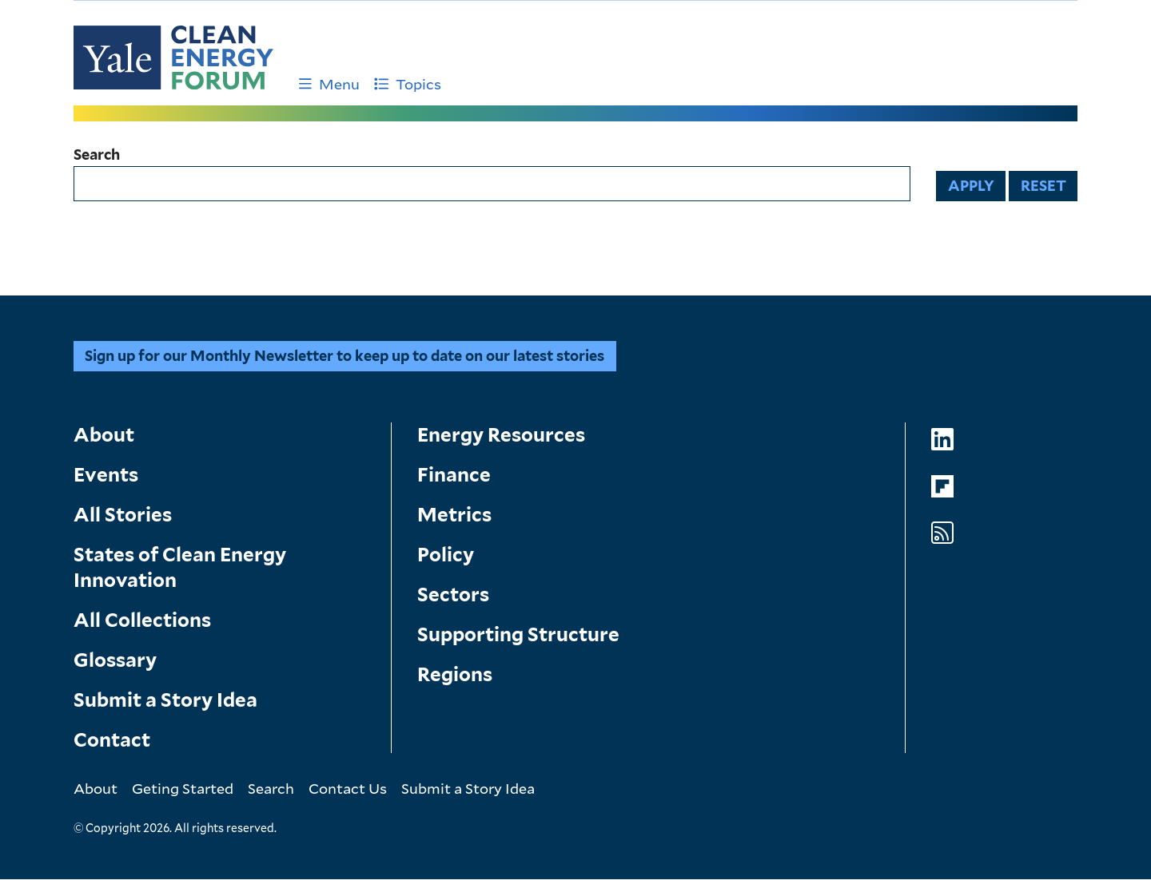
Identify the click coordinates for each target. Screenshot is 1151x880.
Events (106, 474)
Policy (445, 554)
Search (97, 155)
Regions (454, 674)
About (104, 434)
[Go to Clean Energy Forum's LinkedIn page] (942, 439)
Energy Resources (501, 434)
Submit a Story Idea (165, 700)
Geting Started (182, 788)
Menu (329, 84)
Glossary (115, 660)
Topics (407, 84)
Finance (454, 474)
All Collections (142, 620)
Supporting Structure (518, 634)
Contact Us (348, 788)
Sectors (453, 594)
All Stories (123, 514)
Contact (112, 739)
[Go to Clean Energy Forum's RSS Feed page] (942, 533)
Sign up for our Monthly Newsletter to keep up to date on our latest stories (344, 355)
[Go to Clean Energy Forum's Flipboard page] (942, 487)
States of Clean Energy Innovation (180, 567)
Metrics (454, 514)
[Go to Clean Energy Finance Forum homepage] (173, 57)
